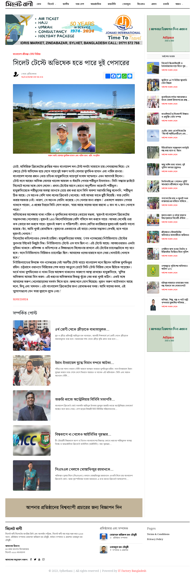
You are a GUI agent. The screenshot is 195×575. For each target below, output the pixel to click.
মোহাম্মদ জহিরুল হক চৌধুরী (123, 535)
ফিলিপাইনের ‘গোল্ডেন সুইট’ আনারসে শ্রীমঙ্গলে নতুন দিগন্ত (175, 183)
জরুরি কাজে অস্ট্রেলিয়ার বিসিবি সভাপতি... (85, 399)
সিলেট (51, 4)
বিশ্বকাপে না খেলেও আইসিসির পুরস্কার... (83, 434)
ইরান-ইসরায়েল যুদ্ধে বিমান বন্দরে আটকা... (84, 363)
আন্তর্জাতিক (96, 4)
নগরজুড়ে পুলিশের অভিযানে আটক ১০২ (174, 267)
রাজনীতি (112, 4)
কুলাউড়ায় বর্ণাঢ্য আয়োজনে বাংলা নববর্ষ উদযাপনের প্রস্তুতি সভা (175, 100)
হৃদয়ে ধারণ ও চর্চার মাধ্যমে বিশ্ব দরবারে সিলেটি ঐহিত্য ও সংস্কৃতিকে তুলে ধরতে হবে (174, 218)
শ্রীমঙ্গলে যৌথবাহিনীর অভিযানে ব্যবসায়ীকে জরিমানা (175, 233)
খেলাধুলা (126, 4)
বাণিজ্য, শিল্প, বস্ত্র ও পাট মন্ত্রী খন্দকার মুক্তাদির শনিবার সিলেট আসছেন (174, 303)
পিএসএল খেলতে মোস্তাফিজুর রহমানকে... (84, 469)
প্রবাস (153, 4)
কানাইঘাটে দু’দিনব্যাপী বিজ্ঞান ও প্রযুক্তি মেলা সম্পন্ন (174, 115)
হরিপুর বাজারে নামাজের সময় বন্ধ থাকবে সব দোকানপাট (174, 284)
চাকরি (166, 4)
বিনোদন (141, 4)
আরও (178, 4)
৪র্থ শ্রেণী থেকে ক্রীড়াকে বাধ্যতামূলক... (82, 329)
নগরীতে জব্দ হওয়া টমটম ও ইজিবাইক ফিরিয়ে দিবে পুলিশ (174, 250)
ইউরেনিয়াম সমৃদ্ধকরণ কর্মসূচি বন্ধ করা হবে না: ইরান (175, 149)
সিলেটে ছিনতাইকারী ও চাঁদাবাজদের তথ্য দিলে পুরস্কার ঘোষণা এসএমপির (175, 66)
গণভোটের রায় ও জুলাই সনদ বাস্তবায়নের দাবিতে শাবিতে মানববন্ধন (174, 201)
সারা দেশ (80, 4)
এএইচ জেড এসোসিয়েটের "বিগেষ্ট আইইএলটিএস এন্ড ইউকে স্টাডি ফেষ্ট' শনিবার (173, 134)
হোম (39, 4)
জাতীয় (66, 4)
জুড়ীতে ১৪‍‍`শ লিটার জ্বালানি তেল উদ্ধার (174, 81)
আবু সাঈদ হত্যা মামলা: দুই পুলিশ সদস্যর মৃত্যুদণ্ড (173, 166)
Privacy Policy (155, 539)
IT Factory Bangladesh (132, 570)
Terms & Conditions (158, 534)
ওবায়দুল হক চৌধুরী (119, 547)
